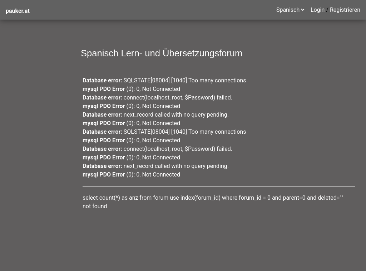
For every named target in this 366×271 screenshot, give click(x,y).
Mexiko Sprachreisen (32, 99)
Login (317, 9)
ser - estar (18, 128)
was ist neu (20, 56)
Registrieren (345, 9)
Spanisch (17, 71)
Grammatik (20, 85)
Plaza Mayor (21, 142)
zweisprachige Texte (32, 114)
